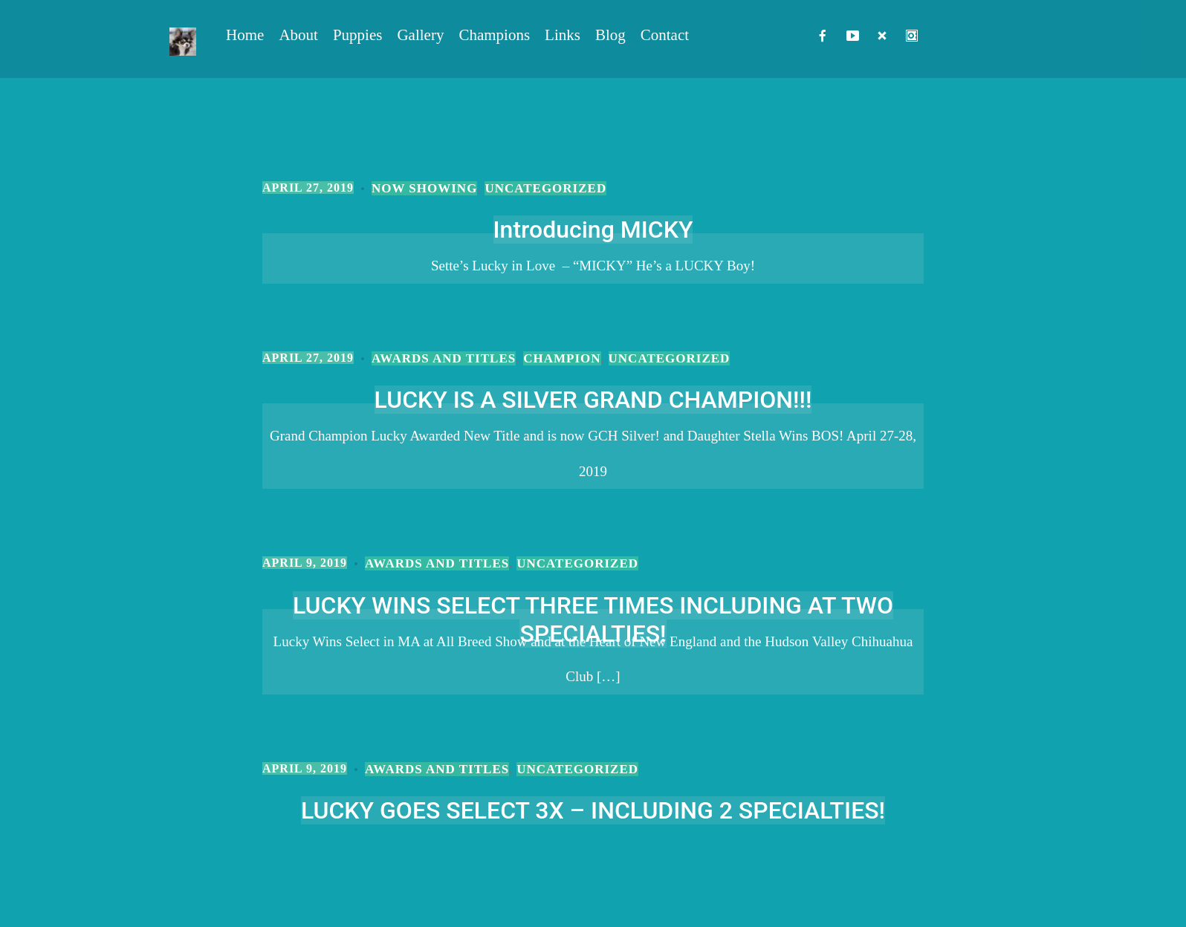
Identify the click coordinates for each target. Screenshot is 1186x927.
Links (562, 35)
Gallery (420, 35)
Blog (610, 35)
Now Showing (424, 188)
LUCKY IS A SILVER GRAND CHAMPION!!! (593, 400)
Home (245, 35)
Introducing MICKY (593, 229)
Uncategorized (545, 188)
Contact (665, 35)
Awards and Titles (444, 358)
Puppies (358, 35)
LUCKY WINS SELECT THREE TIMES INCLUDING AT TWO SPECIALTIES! (593, 619)
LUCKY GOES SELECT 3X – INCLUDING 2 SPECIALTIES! (593, 810)
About (298, 35)
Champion (561, 358)
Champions (494, 35)
